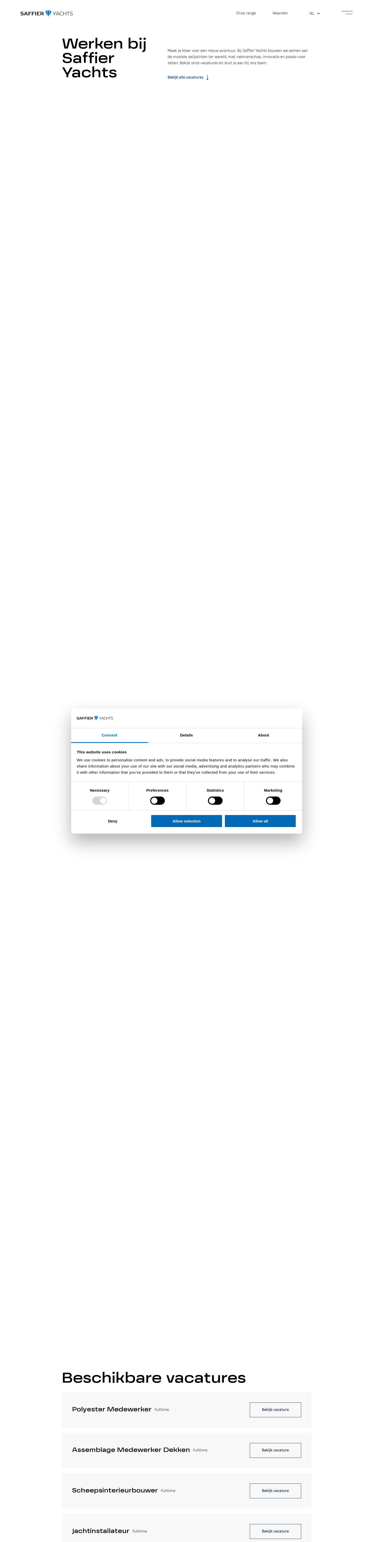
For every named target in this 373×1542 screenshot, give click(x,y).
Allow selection (186, 821)
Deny (113, 821)
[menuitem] (315, 13)
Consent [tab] (109, 735)
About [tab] (263, 735)
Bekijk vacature (275, 1409)
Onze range (246, 13)
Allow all (260, 821)
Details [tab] (186, 735)
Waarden (280, 13)
